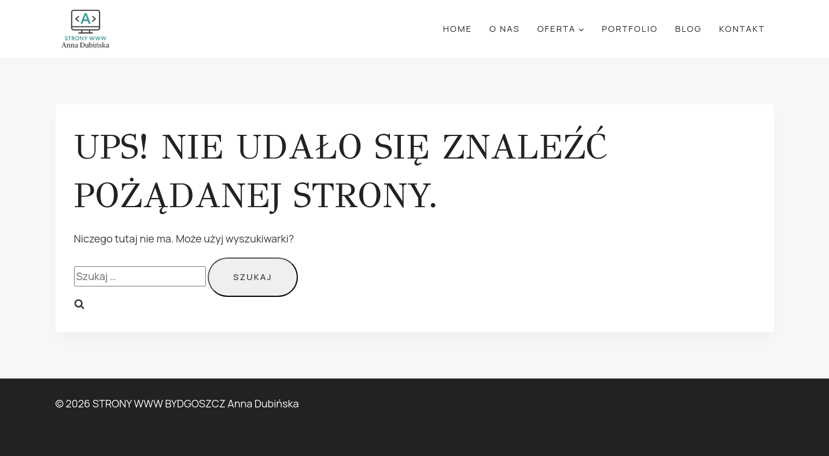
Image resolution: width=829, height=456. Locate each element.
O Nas (504, 29)
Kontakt (742, 29)
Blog (688, 29)
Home (457, 29)
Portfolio (630, 29)
